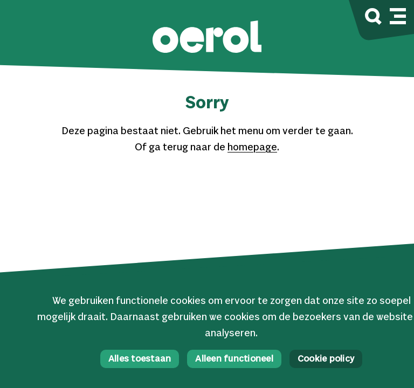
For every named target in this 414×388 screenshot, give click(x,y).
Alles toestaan (139, 359)
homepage (252, 147)
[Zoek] (373, 18)
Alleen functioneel (234, 359)
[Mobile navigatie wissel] (398, 14)
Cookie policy (326, 359)
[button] (207, 38)
